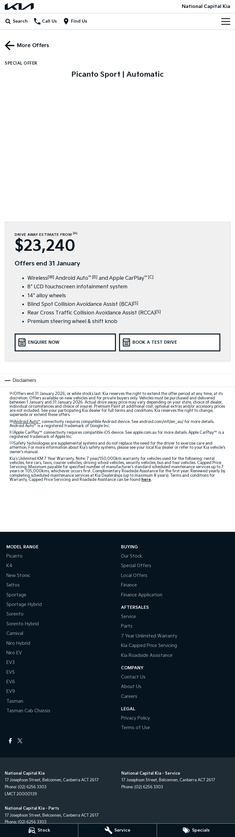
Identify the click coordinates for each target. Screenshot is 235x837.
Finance (129, 585)
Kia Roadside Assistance (147, 655)
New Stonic (18, 575)
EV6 (10, 682)
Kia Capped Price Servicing (149, 645)
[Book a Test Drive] (169, 342)
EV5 (10, 672)
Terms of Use (135, 727)
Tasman (14, 701)
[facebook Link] (10, 741)
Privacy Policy (135, 718)
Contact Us (133, 677)
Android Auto (27, 421)
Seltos (13, 585)
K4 (9, 565)
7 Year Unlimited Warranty (149, 636)
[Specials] (196, 830)
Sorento (15, 614)
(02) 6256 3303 (32, 787)
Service (128, 616)
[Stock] (39, 830)
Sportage (16, 595)
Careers (129, 696)
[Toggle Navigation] (225, 21)
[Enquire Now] (65, 342)
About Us (131, 686)
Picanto (14, 556)
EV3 (10, 662)
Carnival (14, 633)
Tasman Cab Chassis (28, 711)
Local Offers (134, 575)
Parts (126, 626)
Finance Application (141, 595)
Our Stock (131, 556)
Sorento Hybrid (22, 624)
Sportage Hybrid (24, 604)
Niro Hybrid (18, 643)
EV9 (10, 691)
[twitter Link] (20, 741)
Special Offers (136, 565)
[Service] (117, 830)
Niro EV (14, 653)
